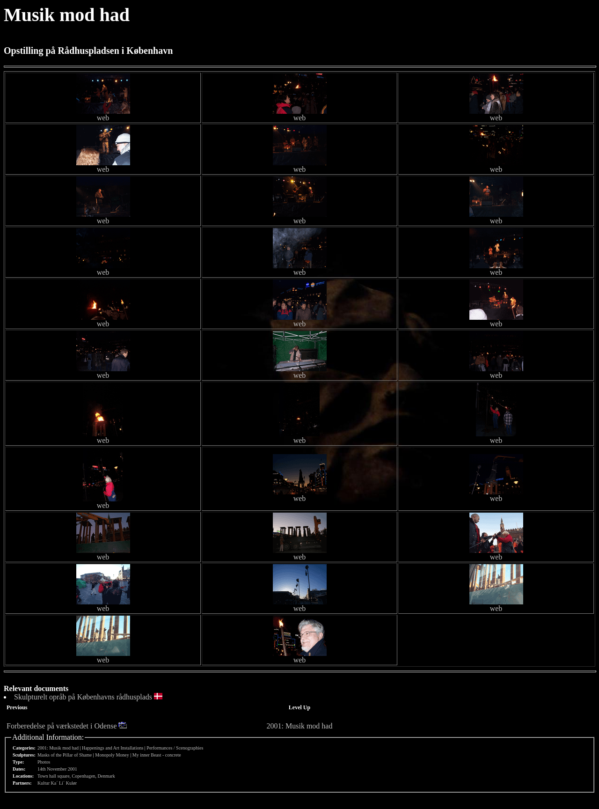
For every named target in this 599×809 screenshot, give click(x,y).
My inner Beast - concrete (156, 755)
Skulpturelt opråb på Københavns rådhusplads (83, 697)
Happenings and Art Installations (112, 747)
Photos (43, 762)
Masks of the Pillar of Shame (64, 755)
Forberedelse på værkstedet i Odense (62, 726)
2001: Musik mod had (300, 726)
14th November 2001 (57, 769)
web (103, 118)
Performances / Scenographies (174, 747)
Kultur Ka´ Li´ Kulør (57, 783)
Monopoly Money (112, 755)
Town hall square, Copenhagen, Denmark (76, 776)
